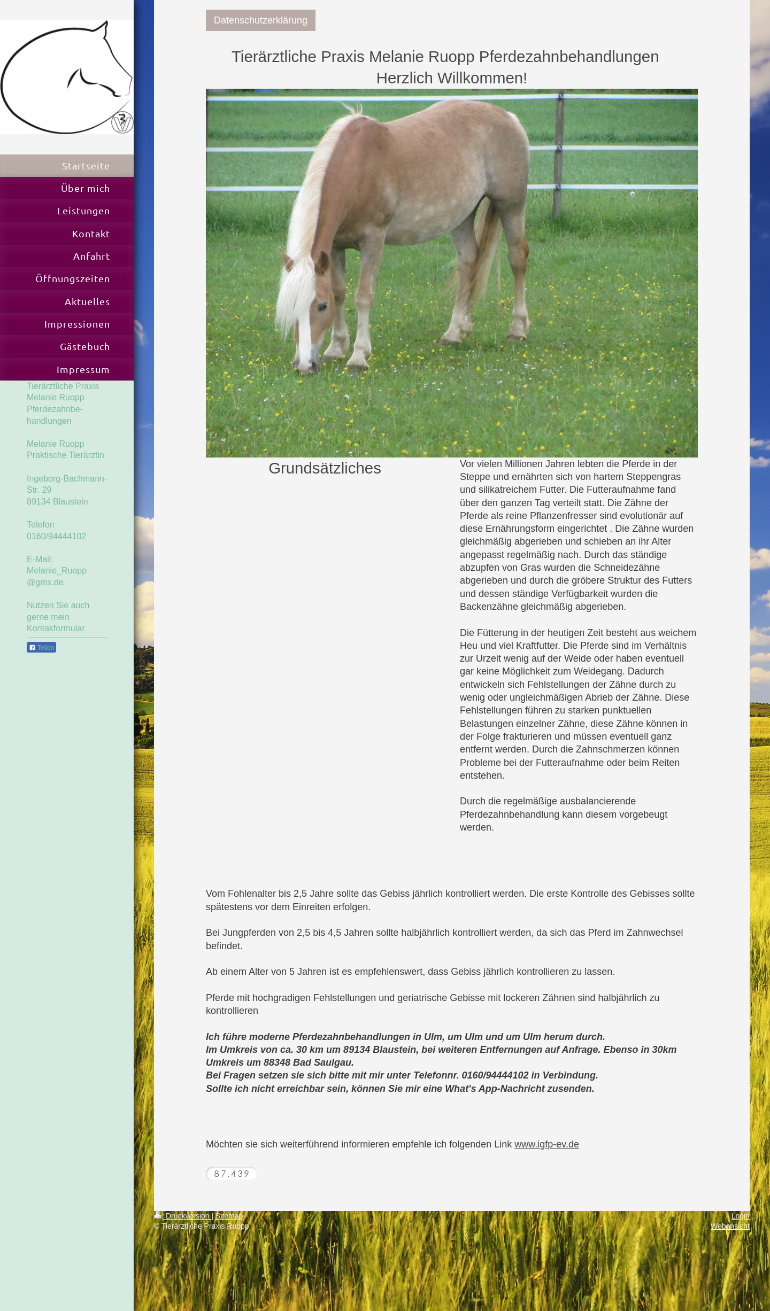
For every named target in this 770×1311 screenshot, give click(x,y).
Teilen (41, 647)
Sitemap (229, 1216)
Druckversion (182, 1216)
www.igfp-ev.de (546, 1144)
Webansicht (730, 1226)
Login (741, 1216)
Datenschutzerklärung (260, 20)
